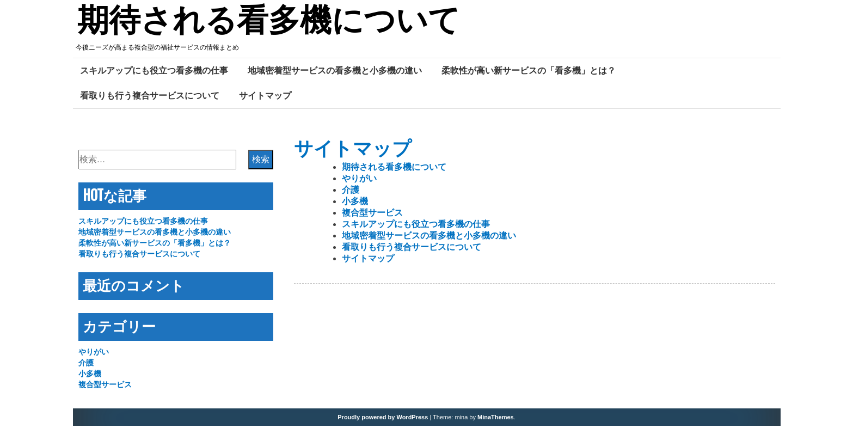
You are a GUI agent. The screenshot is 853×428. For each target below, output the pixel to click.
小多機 (355, 203)
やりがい (359, 180)
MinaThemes (495, 419)
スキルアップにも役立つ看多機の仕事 (154, 72)
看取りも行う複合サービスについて (149, 97)
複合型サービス (372, 214)
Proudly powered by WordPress (382, 419)
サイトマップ (265, 97)
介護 (350, 192)
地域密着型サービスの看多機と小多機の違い (335, 72)
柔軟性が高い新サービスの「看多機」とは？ (528, 72)
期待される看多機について (275, 23)
